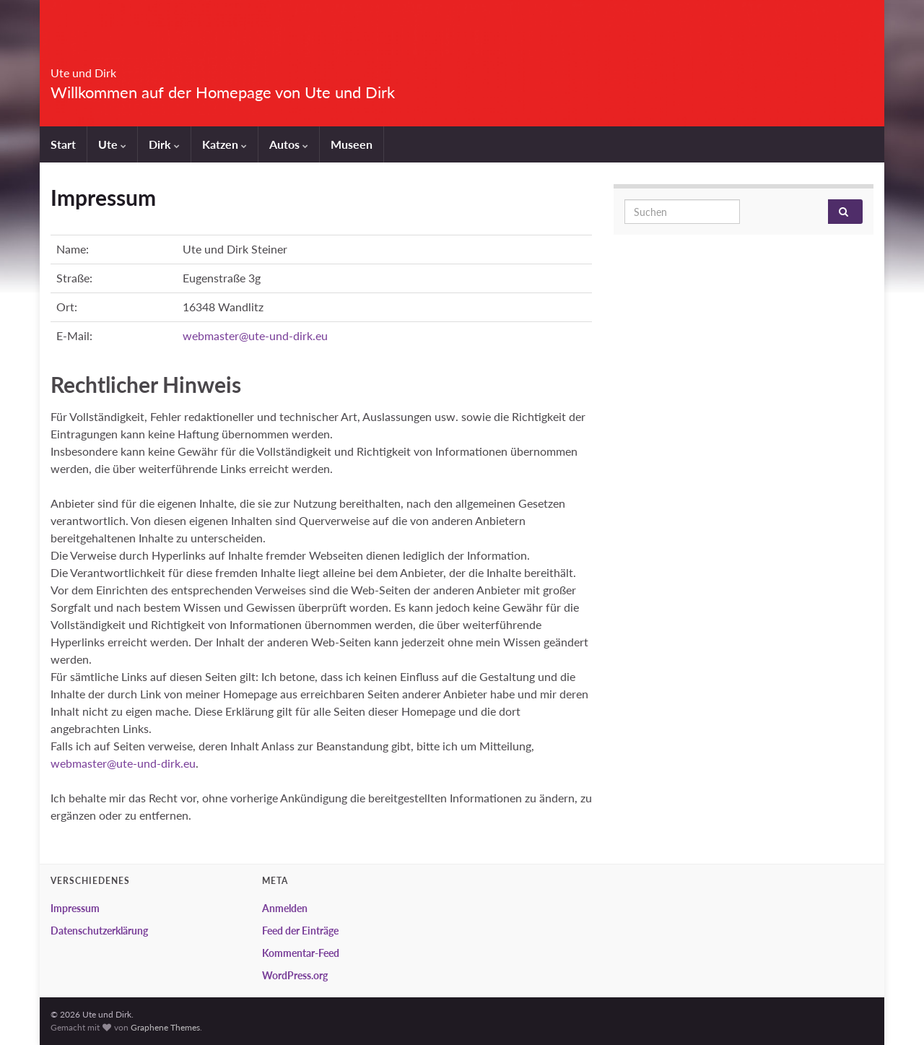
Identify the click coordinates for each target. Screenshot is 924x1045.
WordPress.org (295, 975)
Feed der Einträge (300, 930)
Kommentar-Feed (300, 953)
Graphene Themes (165, 1027)
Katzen (224, 144)
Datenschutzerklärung (99, 930)
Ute (112, 144)
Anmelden (285, 908)
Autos (288, 144)
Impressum (75, 908)
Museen (351, 144)
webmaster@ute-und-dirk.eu (255, 335)
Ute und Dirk (112, 68)
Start (63, 144)
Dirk (164, 144)
